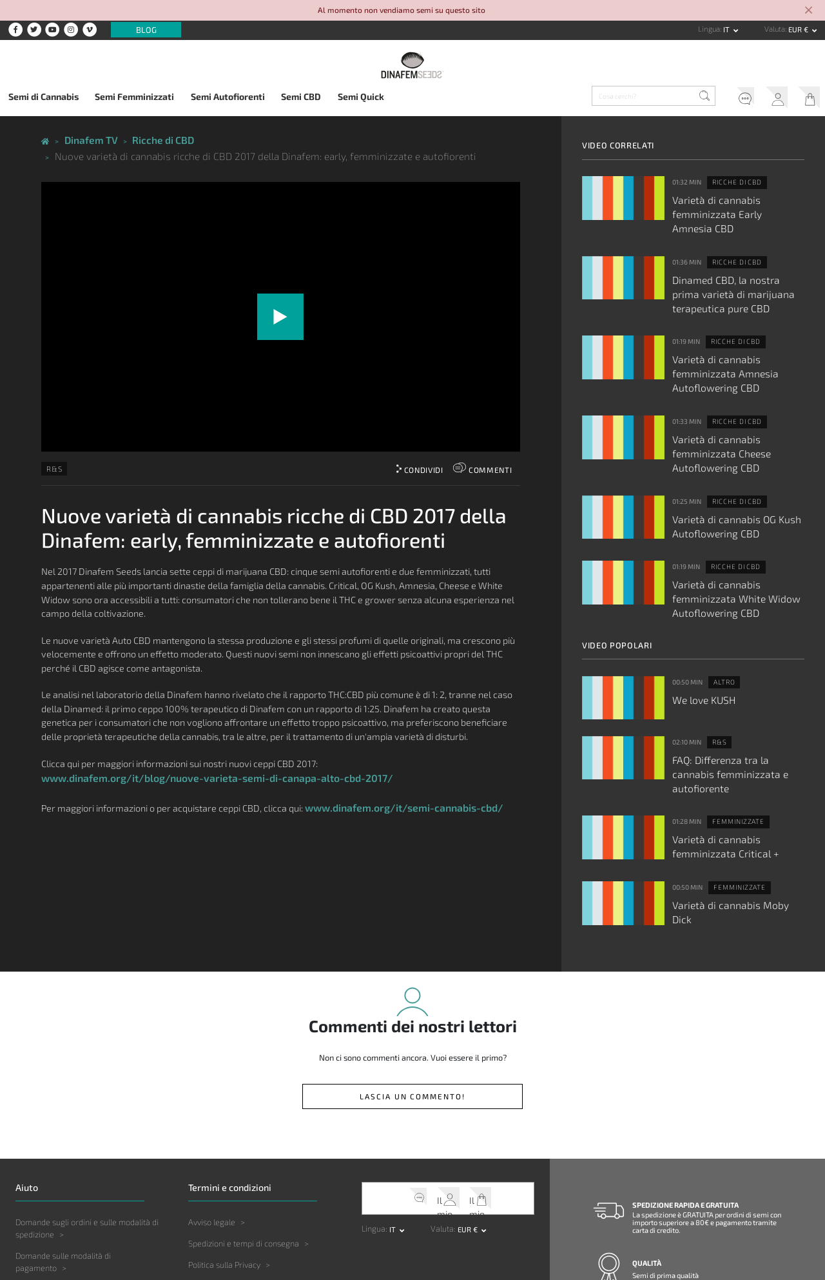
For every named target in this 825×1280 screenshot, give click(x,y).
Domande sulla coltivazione (64, 1178)
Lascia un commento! (412, 966)
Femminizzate (733, 706)
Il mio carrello (806, 98)
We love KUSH (698, 602)
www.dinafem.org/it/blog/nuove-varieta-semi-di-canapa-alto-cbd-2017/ (200, 753)
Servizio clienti (732, 98)
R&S (52, 446)
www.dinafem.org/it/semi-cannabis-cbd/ (395, 781)
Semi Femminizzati (134, 96)
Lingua (709, 29)
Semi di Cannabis (43, 96)
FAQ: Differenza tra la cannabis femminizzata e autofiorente (728, 668)
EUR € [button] (799, 29)
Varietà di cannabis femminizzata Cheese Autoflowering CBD (733, 392)
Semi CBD (301, 96)
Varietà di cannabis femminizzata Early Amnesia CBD (733, 202)
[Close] (808, 11)
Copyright (205, 1196)
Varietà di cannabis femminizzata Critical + (733, 728)
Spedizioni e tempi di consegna (243, 1110)
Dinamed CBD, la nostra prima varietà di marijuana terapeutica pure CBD (731, 268)
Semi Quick (361, 96)
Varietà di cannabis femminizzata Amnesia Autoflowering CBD (733, 332)
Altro (721, 586)
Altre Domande (42, 1199)
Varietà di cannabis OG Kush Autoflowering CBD (723, 452)
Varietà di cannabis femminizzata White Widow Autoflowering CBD (733, 512)
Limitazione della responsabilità (245, 1153)
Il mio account (769, 98)
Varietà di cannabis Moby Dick (726, 782)
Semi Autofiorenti (228, 96)
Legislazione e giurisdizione (237, 1174)
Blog (146, 30)
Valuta (774, 29)
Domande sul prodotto (55, 1156)
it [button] (727, 29)
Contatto (648, 1246)
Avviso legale (211, 1089)
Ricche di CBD (732, 181)
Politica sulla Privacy (224, 1131)
